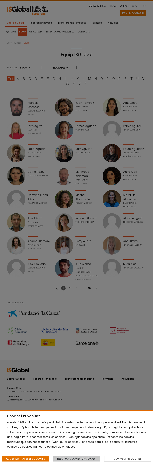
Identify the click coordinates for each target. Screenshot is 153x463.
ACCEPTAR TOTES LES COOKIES (25, 458)
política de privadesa (61, 446)
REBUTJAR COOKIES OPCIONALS (76, 458)
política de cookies (19, 446)
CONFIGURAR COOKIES (127, 458)
